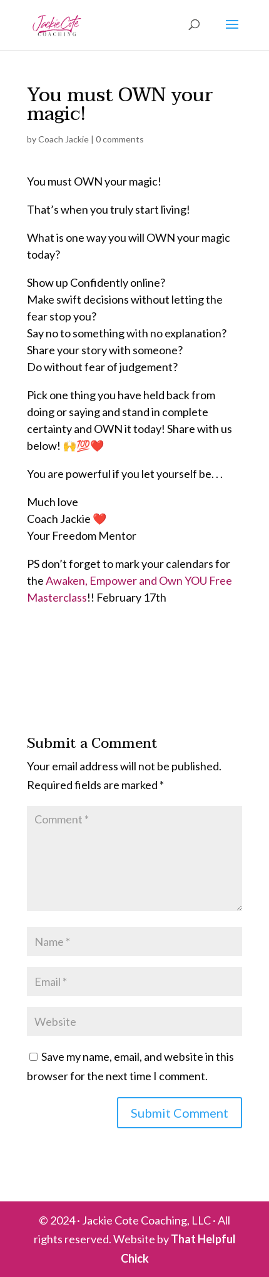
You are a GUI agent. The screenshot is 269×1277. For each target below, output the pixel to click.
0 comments (120, 139)
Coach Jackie (63, 139)
